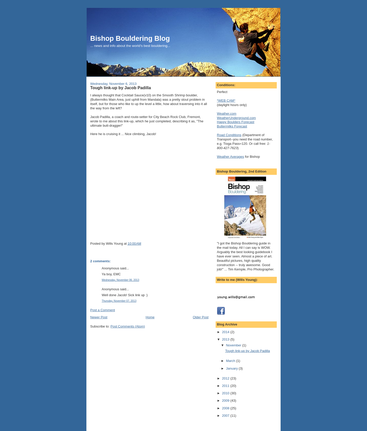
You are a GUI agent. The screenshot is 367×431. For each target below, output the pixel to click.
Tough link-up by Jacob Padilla (120, 87)
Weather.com (226, 113)
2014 (226, 332)
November (234, 345)
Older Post (200, 317)
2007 (226, 415)
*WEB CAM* (226, 100)
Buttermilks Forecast (232, 126)
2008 (226, 408)
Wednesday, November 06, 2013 (120, 280)
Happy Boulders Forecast (235, 122)
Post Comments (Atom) (128, 326)
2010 (226, 393)
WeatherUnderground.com (236, 118)
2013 (226, 339)
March (231, 361)
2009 (226, 400)
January (232, 368)
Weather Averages (230, 157)
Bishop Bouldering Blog (130, 38)
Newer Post (98, 317)
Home (150, 317)
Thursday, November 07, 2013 (119, 300)
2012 (226, 378)
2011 (226, 386)
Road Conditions (229, 135)
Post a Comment (102, 310)
